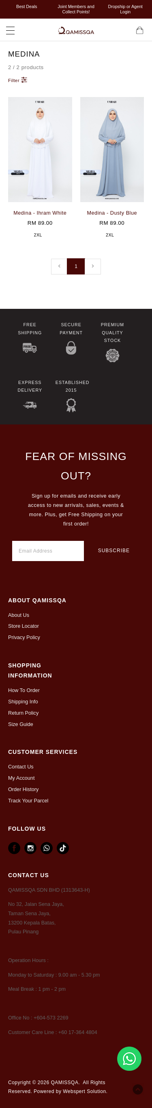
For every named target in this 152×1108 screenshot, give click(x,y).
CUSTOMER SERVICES (42, 752)
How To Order (24, 690)
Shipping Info (23, 702)
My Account (21, 778)
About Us (18, 615)
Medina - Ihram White (39, 213)
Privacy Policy (24, 637)
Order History (23, 789)
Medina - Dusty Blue (112, 213)
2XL (38, 234)
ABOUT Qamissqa (37, 600)
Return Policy (23, 713)
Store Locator (23, 626)
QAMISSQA (64, 1082)
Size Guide (20, 724)
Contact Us (21, 767)
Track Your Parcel (28, 801)
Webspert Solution (84, 1091)
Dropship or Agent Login (125, 9)
